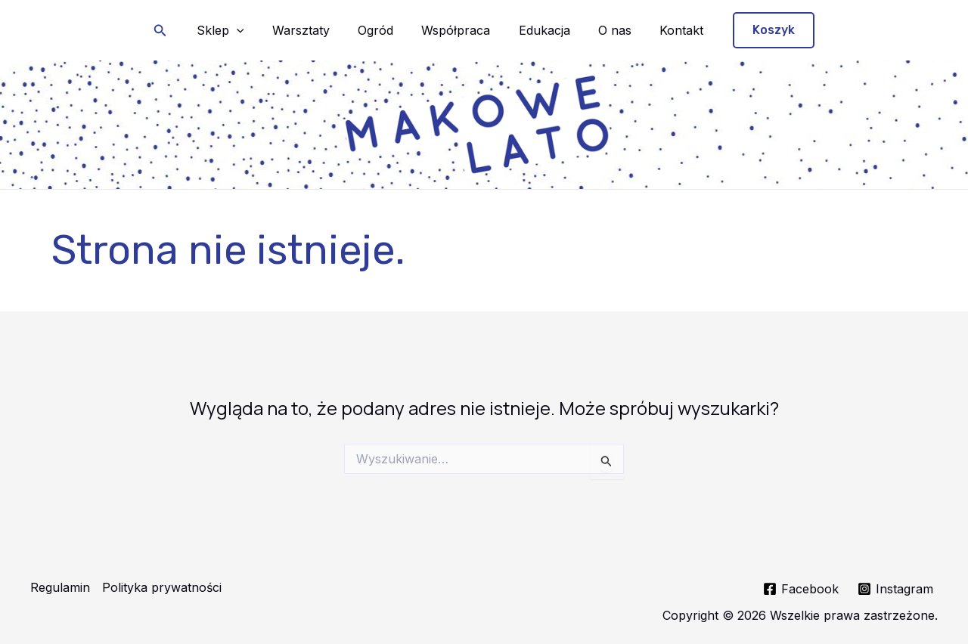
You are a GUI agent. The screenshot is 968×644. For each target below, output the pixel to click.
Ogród (379, 30)
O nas (606, 30)
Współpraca (455, 30)
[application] (248, 30)
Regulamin (60, 587)
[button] (175, 30)
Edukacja (540, 30)
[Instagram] (895, 589)
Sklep (232, 30)
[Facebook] (800, 589)
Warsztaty (308, 30)
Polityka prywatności (162, 587)
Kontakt (669, 30)
